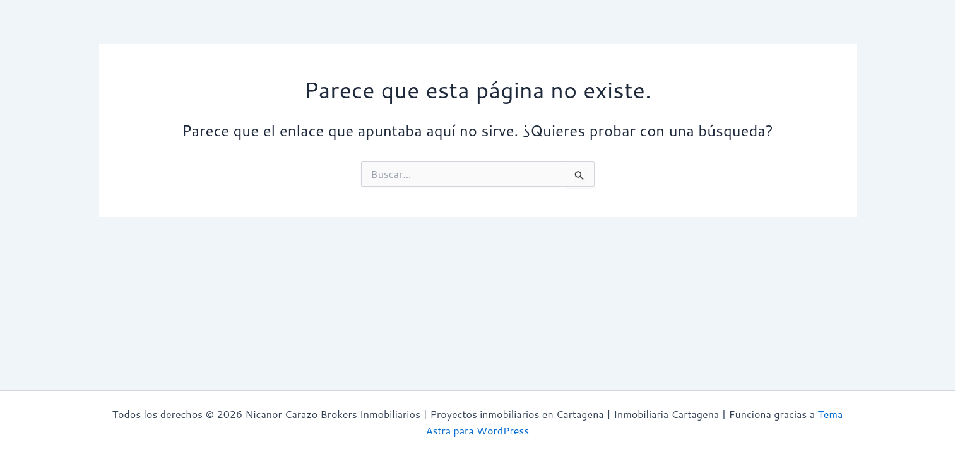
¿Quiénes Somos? (208, 33)
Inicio (128, 33)
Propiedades (366, 33)
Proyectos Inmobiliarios (481, 34)
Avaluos (293, 33)
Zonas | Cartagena (617, 34)
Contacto (713, 33)
